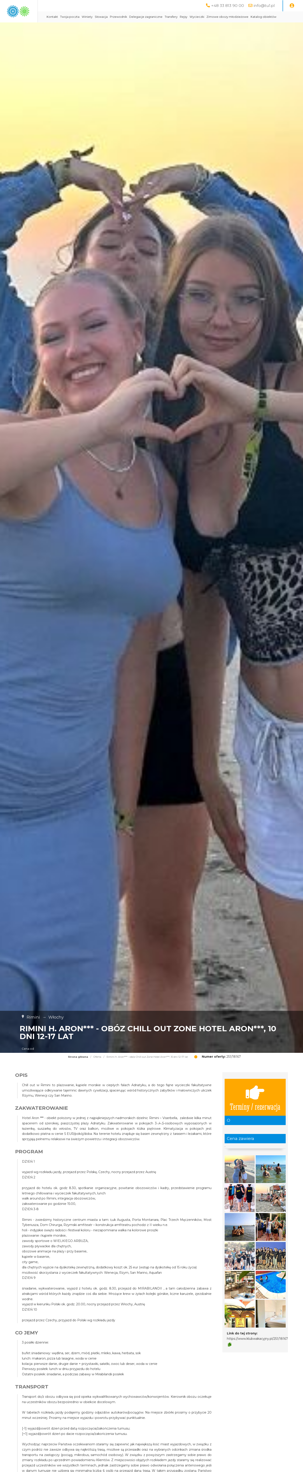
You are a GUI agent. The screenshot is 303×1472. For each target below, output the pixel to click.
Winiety (129, 16)
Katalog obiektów (102, 28)
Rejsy (226, 16)
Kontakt (94, 16)
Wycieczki (239, 16)
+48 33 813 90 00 (227, 5)
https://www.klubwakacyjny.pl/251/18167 (257, 1350)
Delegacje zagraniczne (188, 16)
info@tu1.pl (264, 5)
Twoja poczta (112, 16)
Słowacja (143, 16)
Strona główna (78, 1067)
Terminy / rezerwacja (255, 1108)
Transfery (213, 16)
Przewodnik (160, 16)
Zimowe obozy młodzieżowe (270, 16)
